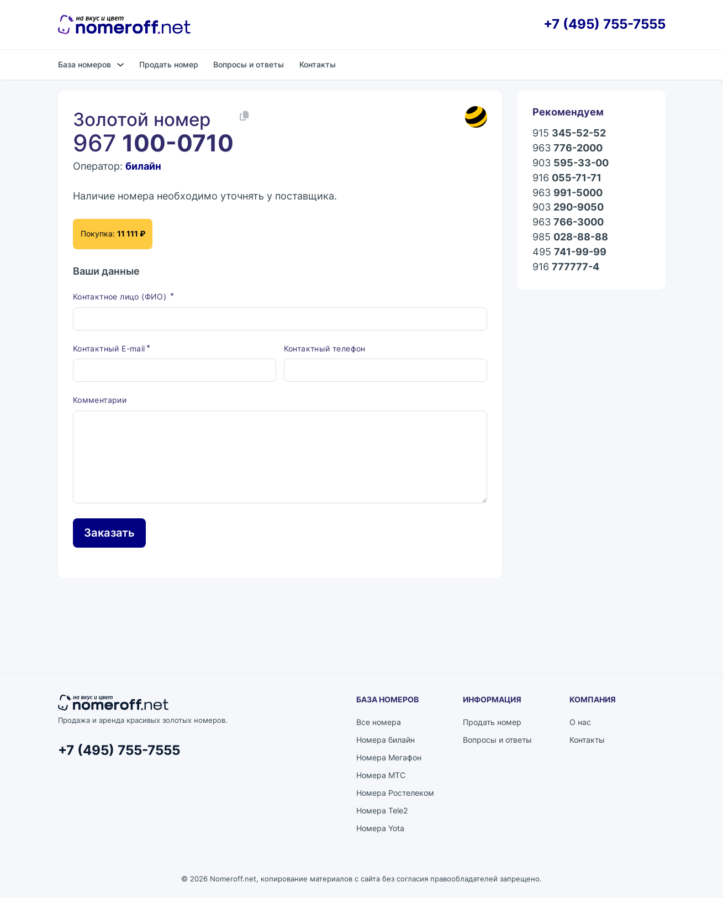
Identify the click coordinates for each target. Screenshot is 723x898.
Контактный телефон (325, 348)
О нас (580, 722)
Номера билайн (385, 739)
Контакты (317, 64)
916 (566, 178)
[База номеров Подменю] (120, 65)
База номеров (84, 64)
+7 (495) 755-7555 (604, 24)
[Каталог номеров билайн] (476, 117)
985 (570, 237)
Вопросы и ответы (248, 64)
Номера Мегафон (388, 757)
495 (569, 252)
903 (570, 163)
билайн (143, 166)
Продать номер (168, 64)
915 (569, 133)
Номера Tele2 (382, 810)
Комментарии (99, 400)
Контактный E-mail (109, 348)
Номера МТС (380, 775)
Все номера (378, 722)
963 (567, 148)
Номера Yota (380, 828)
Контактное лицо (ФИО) (121, 296)
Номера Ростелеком (395, 792)
